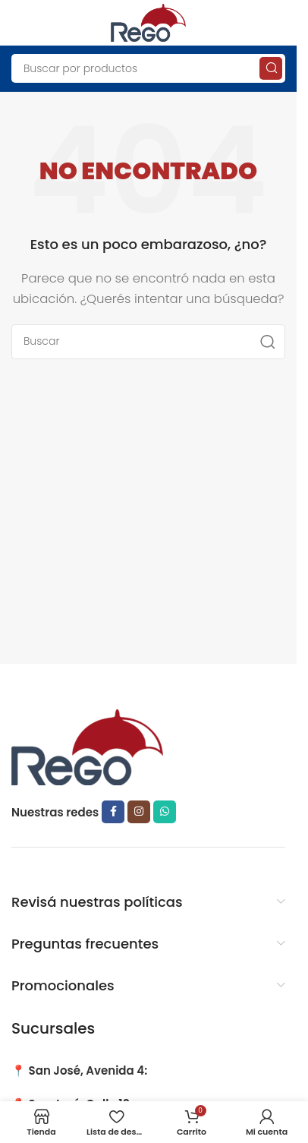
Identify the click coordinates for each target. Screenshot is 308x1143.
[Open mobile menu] (19, 23)
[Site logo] (149, 22)
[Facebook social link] (113, 811)
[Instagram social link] (138, 811)
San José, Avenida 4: (88, 1070)
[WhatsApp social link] (164, 811)
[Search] (148, 68)
